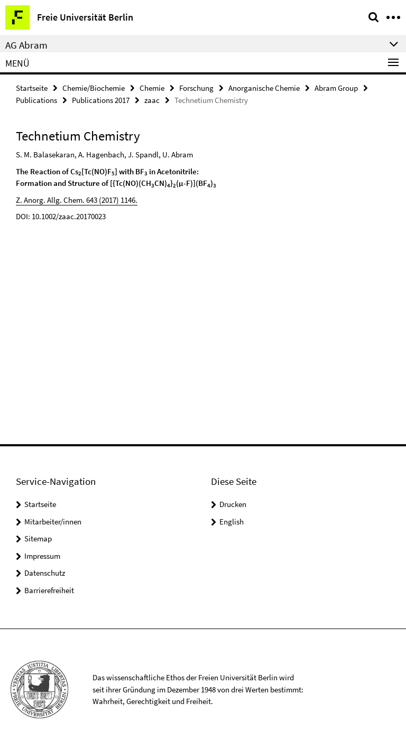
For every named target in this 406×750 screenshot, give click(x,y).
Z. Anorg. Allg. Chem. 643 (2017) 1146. (76, 200)
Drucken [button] (232, 504)
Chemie (152, 88)
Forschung (196, 88)
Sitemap (38, 538)
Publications (36, 100)
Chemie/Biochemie (93, 88)
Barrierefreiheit (49, 590)
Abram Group (336, 88)
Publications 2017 (101, 100)
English (231, 522)
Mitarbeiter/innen (52, 522)
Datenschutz (44, 573)
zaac (152, 100)
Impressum (42, 556)
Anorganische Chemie (264, 88)
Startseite (32, 88)
